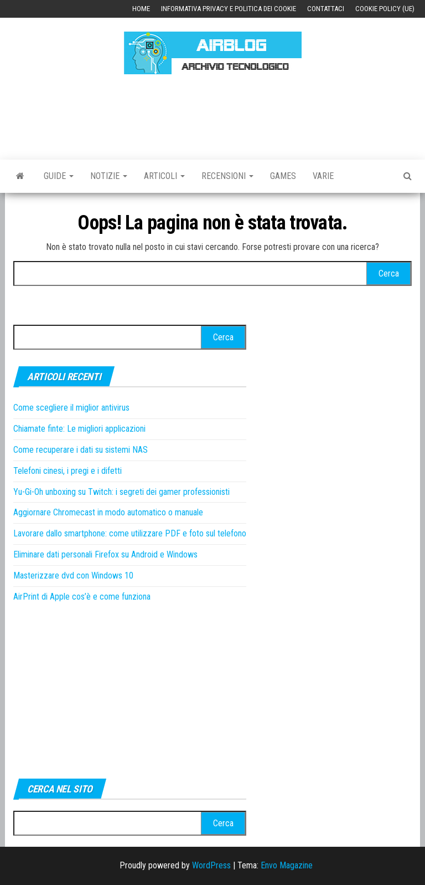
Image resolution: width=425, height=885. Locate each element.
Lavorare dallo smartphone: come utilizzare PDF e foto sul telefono (129, 533)
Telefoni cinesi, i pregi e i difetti (67, 470)
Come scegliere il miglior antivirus (71, 407)
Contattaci (325, 8)
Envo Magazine (287, 865)
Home (141, 8)
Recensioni (227, 176)
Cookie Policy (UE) (384, 8)
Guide (59, 176)
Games (283, 176)
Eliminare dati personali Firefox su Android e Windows (105, 554)
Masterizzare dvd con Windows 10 (73, 575)
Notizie (108, 176)
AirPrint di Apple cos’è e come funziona (82, 596)
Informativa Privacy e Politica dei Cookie (228, 8)
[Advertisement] (214, 115)
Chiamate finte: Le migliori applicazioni (79, 428)
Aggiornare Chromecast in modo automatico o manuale (108, 512)
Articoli (164, 176)
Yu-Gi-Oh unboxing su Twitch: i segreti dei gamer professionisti (121, 492)
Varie (323, 176)
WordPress (211, 865)
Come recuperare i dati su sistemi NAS (80, 449)
